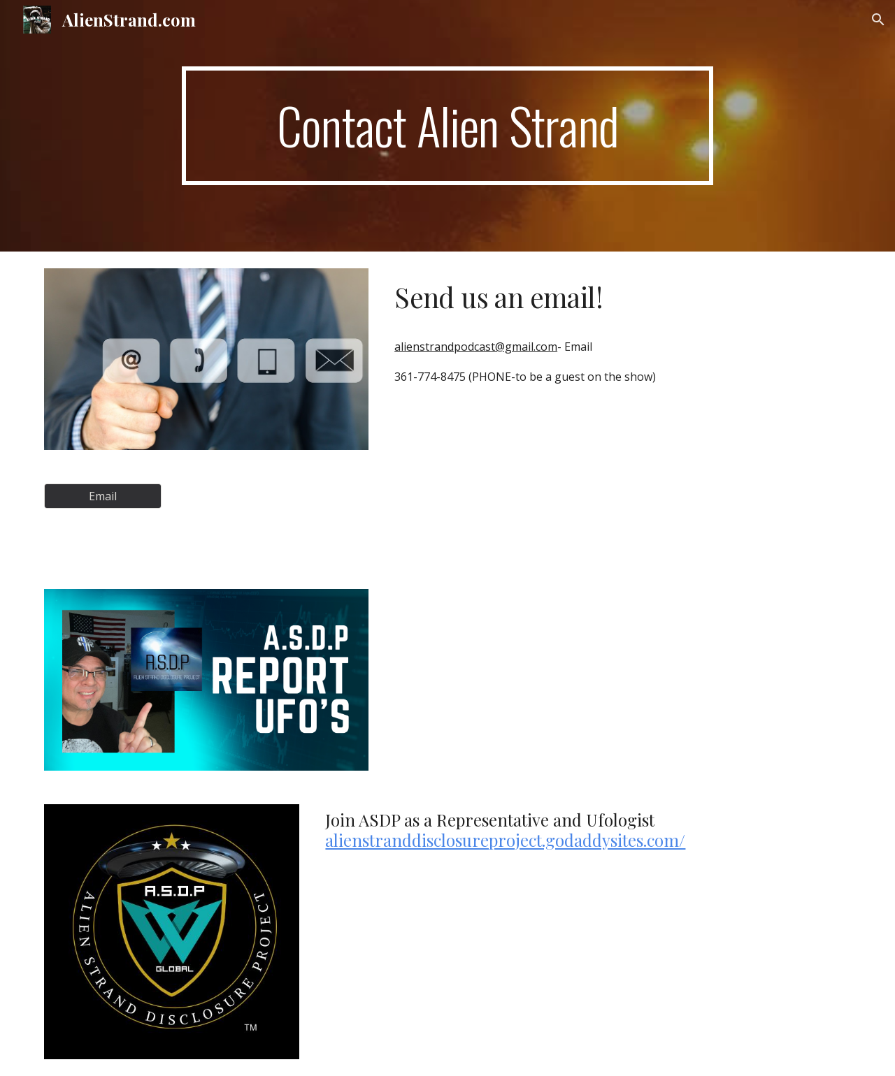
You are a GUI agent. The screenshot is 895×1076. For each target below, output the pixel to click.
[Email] (103, 496)
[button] (878, 19)
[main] (447, 126)
